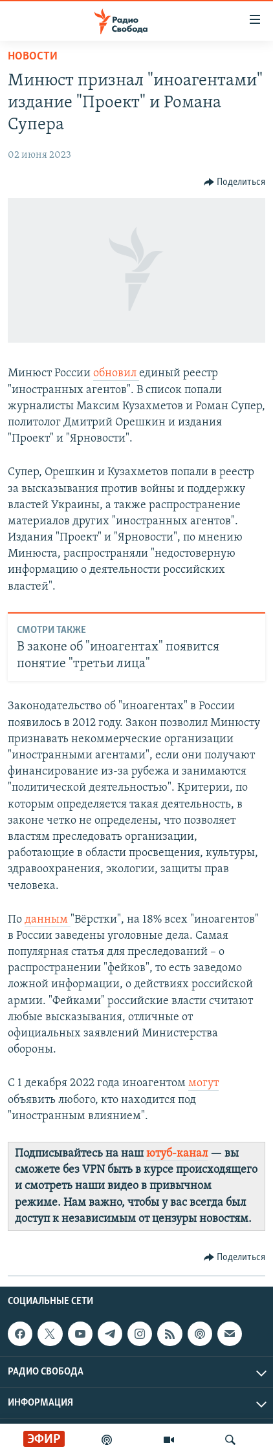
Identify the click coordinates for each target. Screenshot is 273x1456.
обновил (116, 373)
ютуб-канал (177, 1154)
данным (48, 920)
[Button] (235, 182)
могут (203, 1083)
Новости (33, 56)
